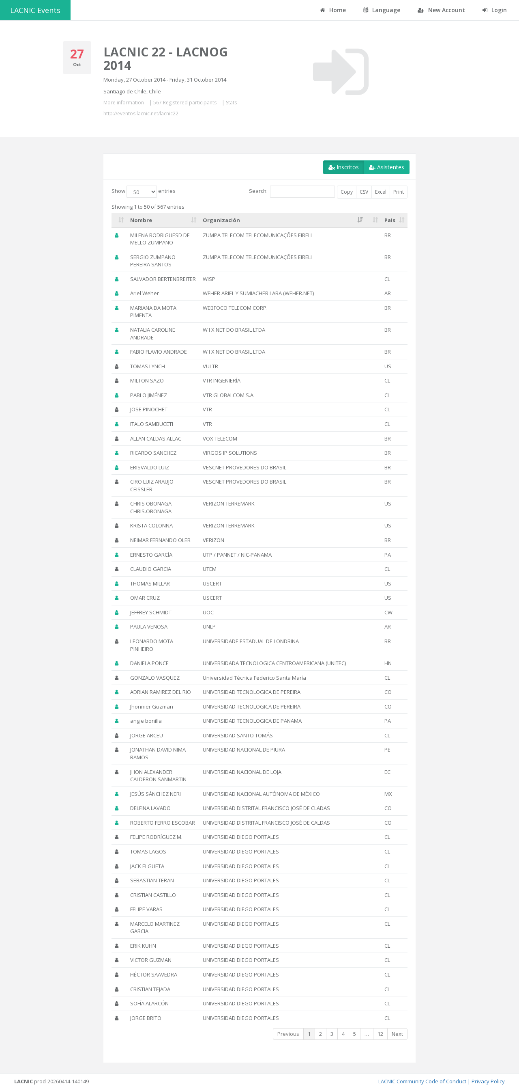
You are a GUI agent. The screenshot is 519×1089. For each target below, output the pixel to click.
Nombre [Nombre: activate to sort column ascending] (141, 220)
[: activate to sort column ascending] (119, 220)
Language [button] (381, 10)
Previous (288, 1033)
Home (333, 10)
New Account (441, 10)
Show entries (144, 192)
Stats (231, 102)
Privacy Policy (488, 1081)
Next (397, 1033)
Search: (292, 192)
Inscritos (343, 167)
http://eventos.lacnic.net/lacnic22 (140, 113)
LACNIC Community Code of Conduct (422, 1081)
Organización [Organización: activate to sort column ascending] (221, 220)
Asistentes (386, 167)
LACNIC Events (35, 10)
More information (123, 102)
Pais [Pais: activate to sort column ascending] (389, 220)
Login (495, 10)
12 (380, 1033)
